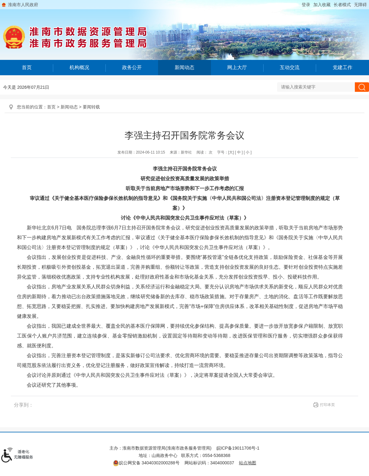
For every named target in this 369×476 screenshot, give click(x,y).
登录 (306, 4)
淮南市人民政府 (23, 4)
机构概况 (79, 67)
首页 (27, 67)
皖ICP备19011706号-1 (238, 448)
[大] (231, 152)
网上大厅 (237, 67)
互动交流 (290, 67)
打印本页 (327, 405)
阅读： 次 (204, 152)
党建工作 (342, 67)
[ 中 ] (239, 152)
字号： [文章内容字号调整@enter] (234, 152)
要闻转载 (91, 106)
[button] (342, 4)
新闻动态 (184, 67)
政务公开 (132, 67)
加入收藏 (322, 4)
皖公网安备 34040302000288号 (146, 462)
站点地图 (247, 462)
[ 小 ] (248, 152)
